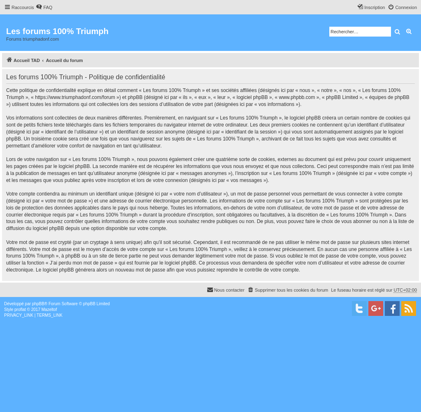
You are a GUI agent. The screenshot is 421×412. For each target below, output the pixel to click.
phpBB (38, 304)
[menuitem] (44, 7)
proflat (20, 309)
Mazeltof (49, 309)
